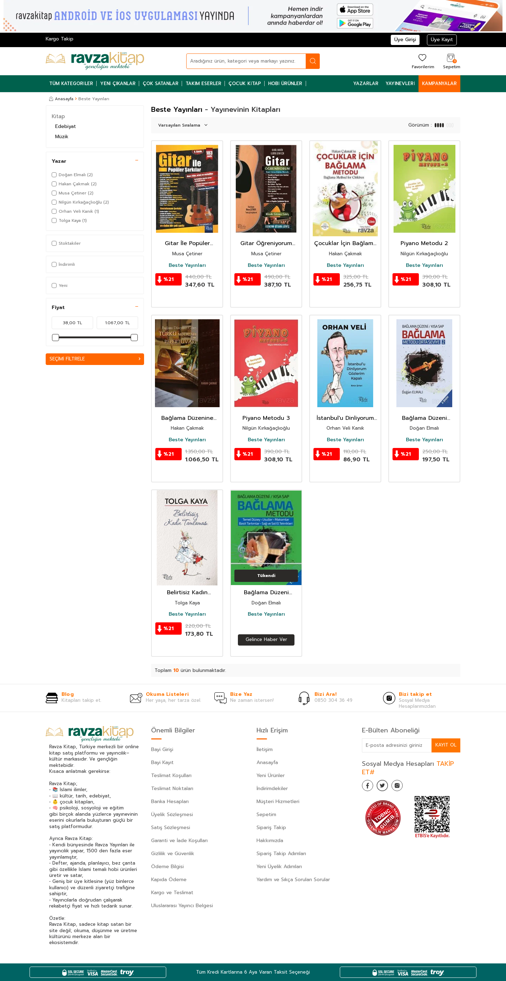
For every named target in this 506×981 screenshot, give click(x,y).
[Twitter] (386, 787)
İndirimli (63, 264)
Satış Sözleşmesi (170, 827)
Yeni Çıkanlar (118, 83)
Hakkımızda (270, 840)
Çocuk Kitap (244, 83)
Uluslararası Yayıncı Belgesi (182, 905)
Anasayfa (61, 99)
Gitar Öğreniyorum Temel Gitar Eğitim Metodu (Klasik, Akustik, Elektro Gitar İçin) (266, 243)
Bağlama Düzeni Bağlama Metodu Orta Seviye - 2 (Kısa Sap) (424, 418)
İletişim (265, 749)
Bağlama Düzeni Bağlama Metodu (266, 592)
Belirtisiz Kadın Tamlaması (187, 592)
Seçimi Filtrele (95, 359)
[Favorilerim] (422, 61)
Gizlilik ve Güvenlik (172, 853)
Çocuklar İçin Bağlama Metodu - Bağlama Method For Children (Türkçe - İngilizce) (345, 243)
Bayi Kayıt (162, 762)
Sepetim (266, 814)
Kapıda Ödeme (169, 879)
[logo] (95, 61)
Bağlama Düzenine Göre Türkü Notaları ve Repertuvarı (187, 418)
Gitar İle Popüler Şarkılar (187, 243)
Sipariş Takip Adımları (281, 853)
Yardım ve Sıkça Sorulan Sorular (293, 879)
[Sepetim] (450, 61)
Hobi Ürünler (285, 83)
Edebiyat (65, 126)
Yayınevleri (400, 83)
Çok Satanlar (161, 83)
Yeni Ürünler (271, 775)
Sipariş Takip (271, 827)
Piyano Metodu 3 (266, 418)
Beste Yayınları (187, 265)
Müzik (62, 136)
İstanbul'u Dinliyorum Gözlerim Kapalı (345, 418)
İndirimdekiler (272, 788)
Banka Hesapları (170, 801)
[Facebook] (369, 787)
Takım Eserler (203, 83)
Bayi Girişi (162, 749)
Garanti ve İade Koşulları (179, 840)
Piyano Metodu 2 (424, 243)
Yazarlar (365, 83)
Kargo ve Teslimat (172, 892)
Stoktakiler (66, 243)
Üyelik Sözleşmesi (172, 814)
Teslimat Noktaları (172, 788)
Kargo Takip (59, 39)
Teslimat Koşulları (171, 775)
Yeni (59, 285)
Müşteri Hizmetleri (278, 801)
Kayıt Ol (445, 745)
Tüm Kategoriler (71, 83)
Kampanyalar (439, 83)
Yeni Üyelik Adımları (279, 866)
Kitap (58, 116)
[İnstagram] (404, 787)
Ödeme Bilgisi (167, 866)
